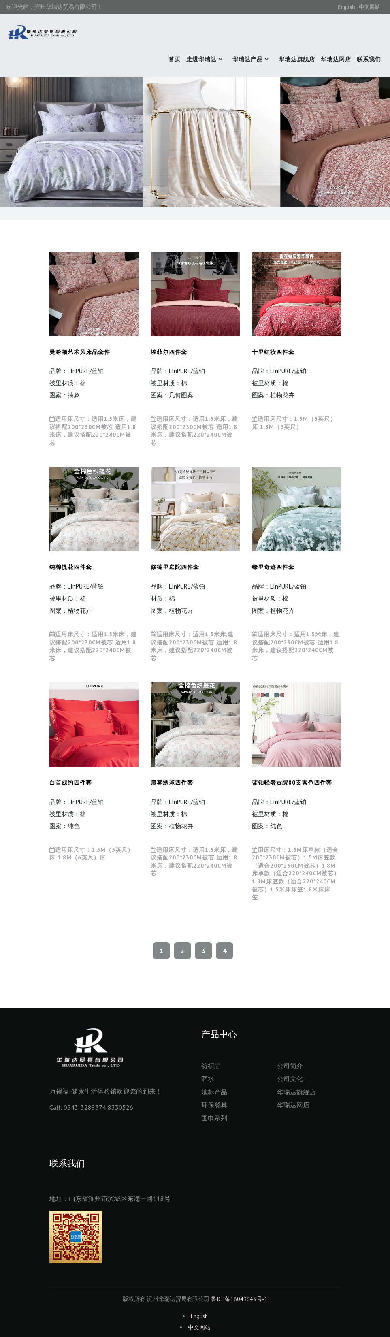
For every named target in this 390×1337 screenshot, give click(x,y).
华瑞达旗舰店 (297, 59)
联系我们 (369, 59)
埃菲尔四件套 (169, 352)
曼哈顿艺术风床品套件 (79, 352)
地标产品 (214, 1092)
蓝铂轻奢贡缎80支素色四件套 (292, 782)
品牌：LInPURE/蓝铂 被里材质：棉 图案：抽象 (76, 383)
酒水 (207, 1079)
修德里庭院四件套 (175, 567)
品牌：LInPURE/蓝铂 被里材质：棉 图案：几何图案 (178, 383)
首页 (174, 59)
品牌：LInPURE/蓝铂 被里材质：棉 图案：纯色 (76, 814)
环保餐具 (214, 1105)
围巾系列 (214, 1118)
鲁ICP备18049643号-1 (239, 1299)
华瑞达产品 (247, 59)
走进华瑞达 (201, 59)
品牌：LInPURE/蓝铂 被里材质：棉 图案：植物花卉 (279, 383)
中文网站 (369, 7)
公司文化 (290, 1079)
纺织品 (211, 1066)
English (346, 7)
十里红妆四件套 (273, 352)
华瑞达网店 (336, 59)
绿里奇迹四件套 (273, 567)
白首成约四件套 (70, 782)
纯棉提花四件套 (70, 567)
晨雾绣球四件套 (172, 782)
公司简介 (290, 1066)
